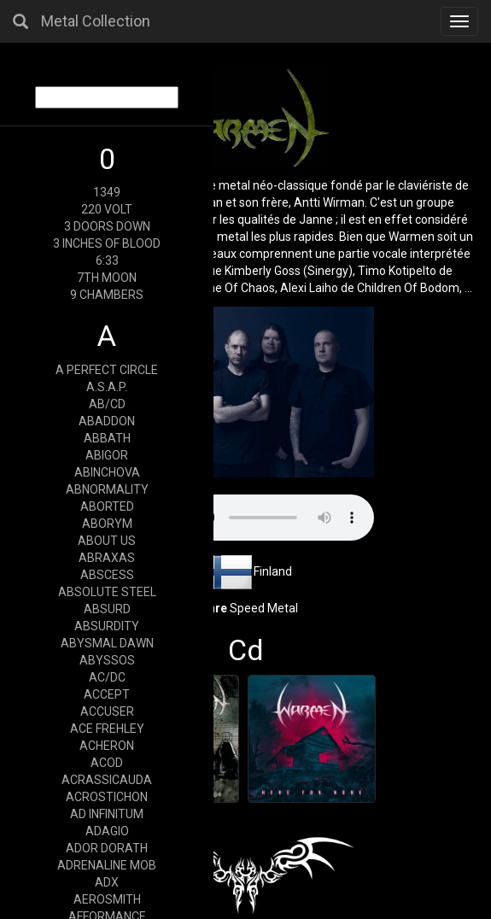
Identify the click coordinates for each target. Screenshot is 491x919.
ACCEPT (107, 694)
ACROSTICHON (107, 797)
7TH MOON (107, 277)
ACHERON (106, 745)
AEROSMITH (107, 899)
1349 (106, 192)
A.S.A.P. (106, 387)
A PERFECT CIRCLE (107, 370)
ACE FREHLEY (107, 728)
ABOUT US (107, 540)
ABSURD (107, 609)
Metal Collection (95, 21)
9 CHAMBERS (106, 294)
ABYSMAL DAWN (107, 643)
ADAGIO (107, 831)
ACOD (107, 763)
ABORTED (107, 506)
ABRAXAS (107, 558)
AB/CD (107, 404)
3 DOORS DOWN (107, 226)
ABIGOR (106, 455)
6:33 (107, 260)
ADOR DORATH (107, 848)
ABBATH (107, 438)
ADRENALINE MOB (106, 865)
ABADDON (107, 421)
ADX (107, 882)
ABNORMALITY (107, 489)
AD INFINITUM (106, 814)
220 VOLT (106, 209)
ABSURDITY (106, 626)
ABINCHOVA (107, 472)
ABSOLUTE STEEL (107, 592)
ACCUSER (107, 711)
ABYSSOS (107, 660)
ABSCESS (107, 575)
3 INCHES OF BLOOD (107, 243)
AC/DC (107, 677)
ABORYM (107, 523)
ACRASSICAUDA (106, 780)
